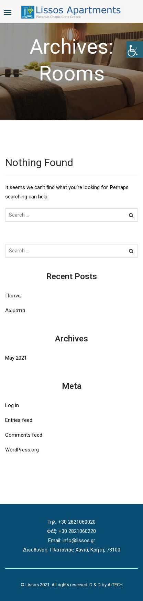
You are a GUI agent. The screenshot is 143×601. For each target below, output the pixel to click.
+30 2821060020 (77, 522)
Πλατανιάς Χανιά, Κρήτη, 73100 (85, 550)
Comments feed (23, 435)
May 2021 (16, 358)
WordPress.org (22, 450)
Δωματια (15, 310)
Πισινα (13, 296)
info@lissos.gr (79, 540)
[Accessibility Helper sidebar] (134, 49)
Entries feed (18, 420)
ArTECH (115, 584)
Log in (12, 405)
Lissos (32, 584)
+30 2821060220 (77, 531)
